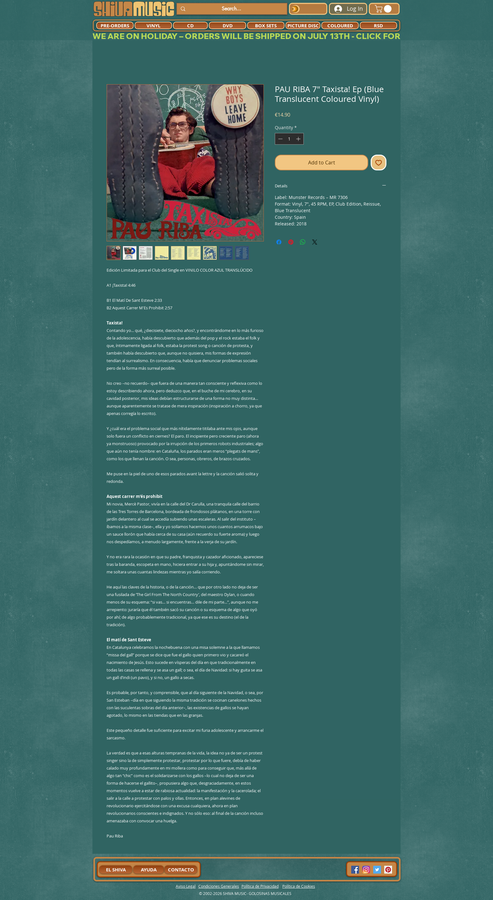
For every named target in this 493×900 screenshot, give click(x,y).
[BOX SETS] (266, 25)
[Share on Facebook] (279, 242)
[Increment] (299, 138)
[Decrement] (280, 138)
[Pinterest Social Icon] (388, 870)
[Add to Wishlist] (378, 162)
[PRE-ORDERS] (115, 25)
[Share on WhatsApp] (303, 242)
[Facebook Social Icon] (355, 870)
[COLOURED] (340, 25)
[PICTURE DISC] (302, 25)
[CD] (190, 25)
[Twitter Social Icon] (377, 870)
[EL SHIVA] (115, 869)
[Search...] (231, 9)
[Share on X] (315, 242)
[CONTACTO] (180, 869)
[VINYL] (153, 25)
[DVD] (227, 25)
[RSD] (378, 25)
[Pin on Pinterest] (291, 242)
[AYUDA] (148, 869)
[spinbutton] (289, 138)
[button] (384, 9)
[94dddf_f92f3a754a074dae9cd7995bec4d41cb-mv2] (366, 870)
